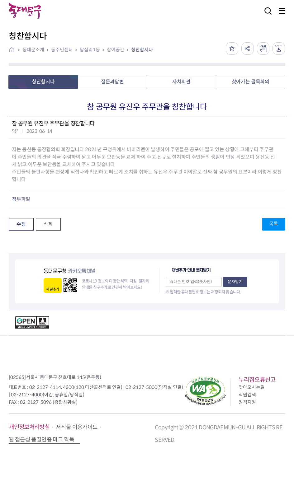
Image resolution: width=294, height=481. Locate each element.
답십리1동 (90, 50)
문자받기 (235, 281)
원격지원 (247, 402)
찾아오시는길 (252, 387)
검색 (266, 15)
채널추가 (52, 289)
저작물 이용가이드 (76, 427)
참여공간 (115, 50)
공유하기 (247, 48)
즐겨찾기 (232, 48)
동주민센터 (62, 50)
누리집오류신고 (257, 379)
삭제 (48, 224)
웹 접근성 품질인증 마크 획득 (41, 439)
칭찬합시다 (142, 50)
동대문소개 (33, 50)
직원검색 (247, 395)
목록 (273, 224)
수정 (21, 224)
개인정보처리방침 (29, 427)
